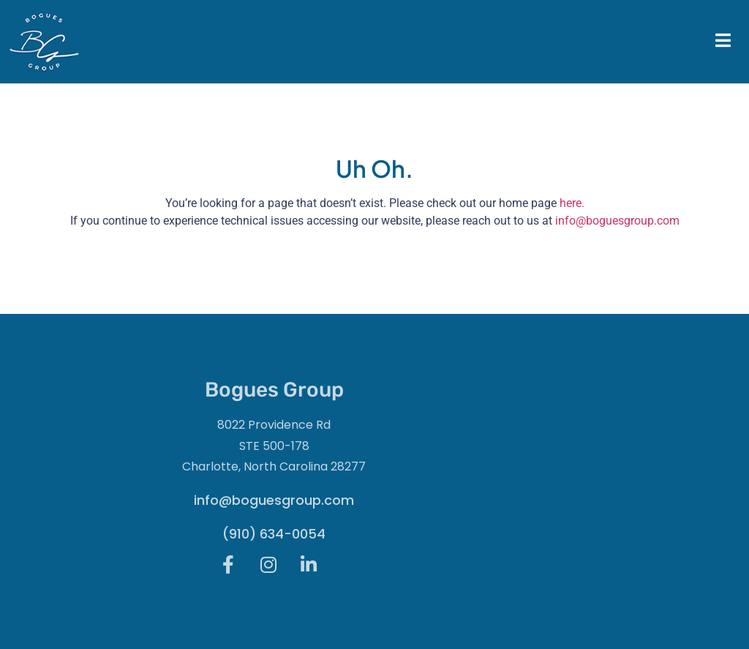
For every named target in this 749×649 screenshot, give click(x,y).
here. (572, 203)
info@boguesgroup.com (617, 221)
